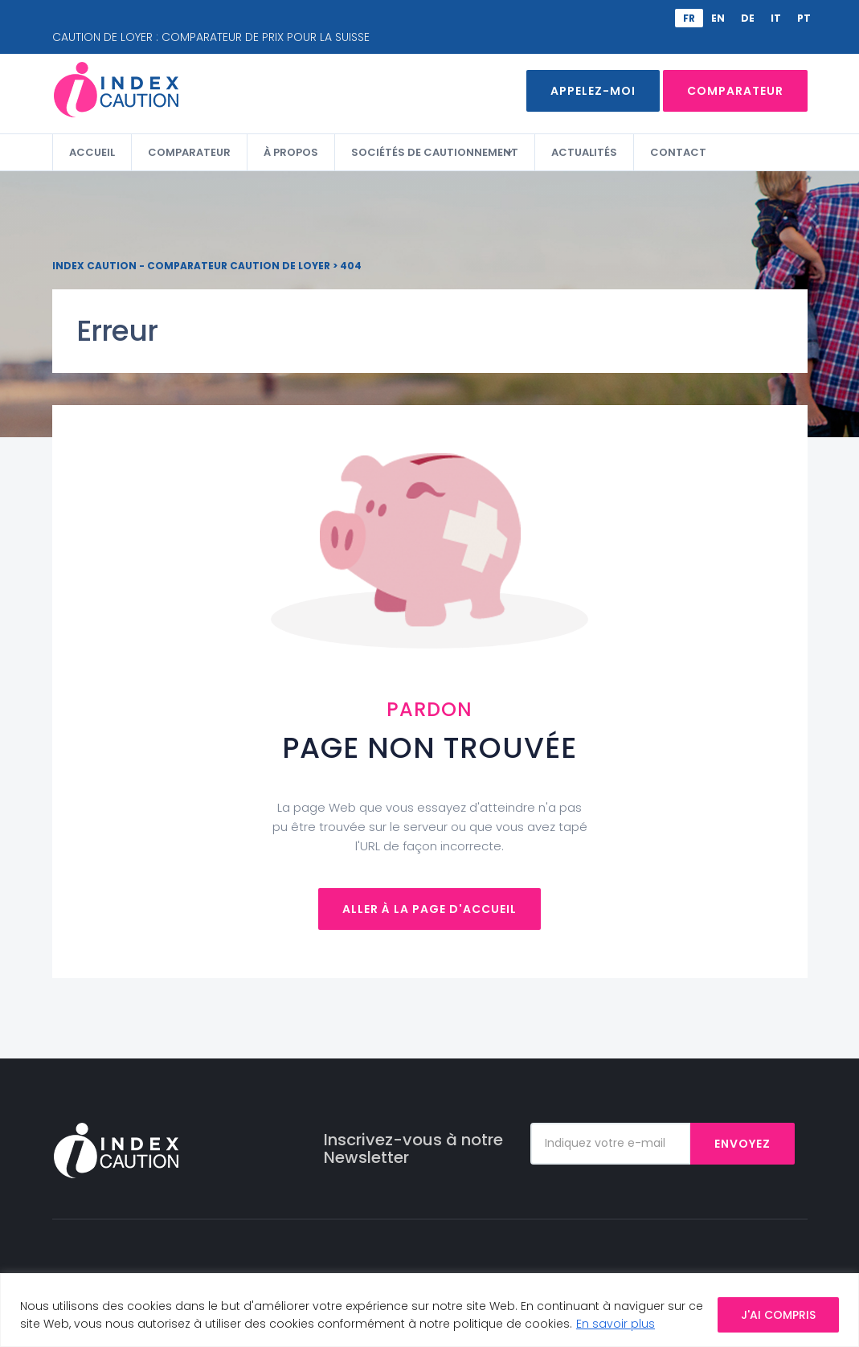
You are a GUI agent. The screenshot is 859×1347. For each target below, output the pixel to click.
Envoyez (742, 1144)
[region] (429, 1310)
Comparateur (735, 91)
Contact (678, 152)
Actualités (584, 152)
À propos (291, 152)
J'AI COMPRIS (778, 1315)
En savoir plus (615, 1324)
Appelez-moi (593, 91)
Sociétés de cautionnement (434, 152)
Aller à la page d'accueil (429, 909)
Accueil (92, 152)
